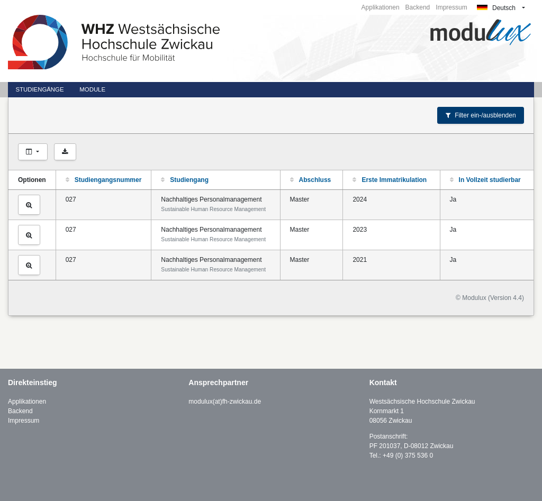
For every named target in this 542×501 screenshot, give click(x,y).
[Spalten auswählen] (33, 151)
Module (92, 89)
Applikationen (381, 7)
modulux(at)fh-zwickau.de (224, 401)
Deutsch (496, 8)
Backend (417, 7)
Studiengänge (39, 89)
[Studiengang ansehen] (29, 205)
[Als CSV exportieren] (65, 151)
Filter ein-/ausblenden (481, 115)
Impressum (451, 7)
